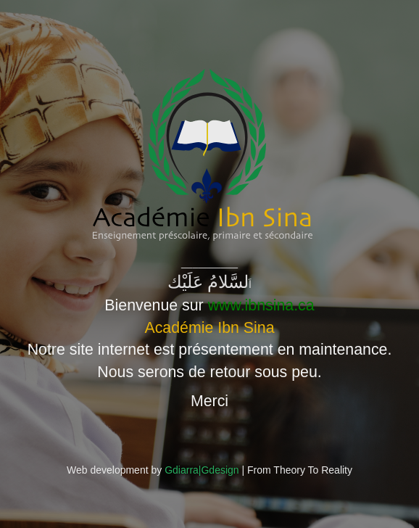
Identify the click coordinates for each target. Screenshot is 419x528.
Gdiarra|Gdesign (201, 470)
